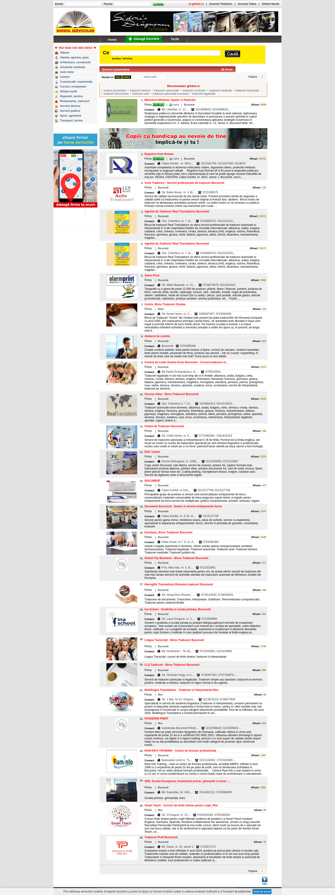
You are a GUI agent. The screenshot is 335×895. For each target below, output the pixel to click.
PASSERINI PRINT (156, 718)
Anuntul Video (247, 4)
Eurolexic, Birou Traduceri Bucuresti (168, 532)
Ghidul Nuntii (270, 4)
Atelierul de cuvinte (157, 336)
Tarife (174, 39)
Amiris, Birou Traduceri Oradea (164, 304)
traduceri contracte (193, 90)
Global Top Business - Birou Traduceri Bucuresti (176, 558)
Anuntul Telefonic (220, 4)
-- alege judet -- (150, 76)
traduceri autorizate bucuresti (170, 93)
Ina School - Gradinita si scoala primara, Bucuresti (177, 609)
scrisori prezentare (115, 90)
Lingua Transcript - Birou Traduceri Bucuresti (174, 640)
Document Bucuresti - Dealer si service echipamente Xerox (183, 506)
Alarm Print (151, 275)
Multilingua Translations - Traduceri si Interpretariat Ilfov (181, 690)
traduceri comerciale (166, 90)
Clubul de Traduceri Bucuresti (164, 426)
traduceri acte (140, 93)
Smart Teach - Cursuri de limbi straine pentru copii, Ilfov (181, 805)
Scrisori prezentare (115, 69)
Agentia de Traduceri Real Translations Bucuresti (176, 211)
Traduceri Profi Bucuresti (160, 837)
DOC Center (152, 452)
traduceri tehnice (140, 90)
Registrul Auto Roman (158, 154)
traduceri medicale (220, 90)
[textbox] (166, 53)
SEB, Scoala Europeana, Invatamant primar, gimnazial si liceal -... (187, 781)
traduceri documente (116, 93)
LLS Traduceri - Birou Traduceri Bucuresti (171, 664)
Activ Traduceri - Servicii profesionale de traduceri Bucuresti (184, 182)
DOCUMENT (152, 480)
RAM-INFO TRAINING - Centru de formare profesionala (180, 750)
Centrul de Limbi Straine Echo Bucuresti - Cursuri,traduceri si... (186, 362)
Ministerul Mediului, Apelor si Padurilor (170, 100)
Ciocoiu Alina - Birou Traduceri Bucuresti (171, 394)
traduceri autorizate (247, 90)
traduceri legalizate (203, 93)
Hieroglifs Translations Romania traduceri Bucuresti (178, 584)
